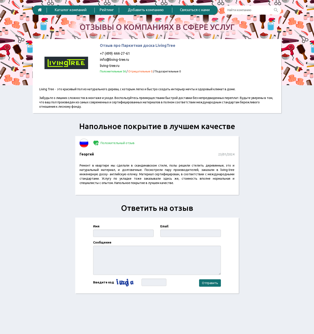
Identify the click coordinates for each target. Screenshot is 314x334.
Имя (96, 226)
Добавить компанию (146, 10)
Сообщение (102, 242)
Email (164, 226)
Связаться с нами (195, 10)
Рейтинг (107, 10)
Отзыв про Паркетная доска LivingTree (137, 45)
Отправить (210, 283)
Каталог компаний (71, 10)
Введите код (103, 282)
